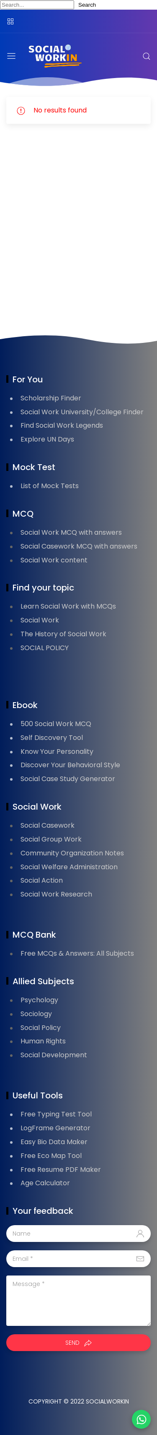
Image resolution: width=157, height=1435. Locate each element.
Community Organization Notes (72, 853)
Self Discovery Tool (52, 737)
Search (87, 5)
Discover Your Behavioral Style (70, 765)
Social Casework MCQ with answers (79, 546)
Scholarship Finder (51, 398)
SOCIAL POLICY (45, 648)
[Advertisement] (78, 232)
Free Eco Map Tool (51, 1156)
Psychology (39, 1000)
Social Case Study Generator (68, 779)
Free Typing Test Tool (56, 1114)
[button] (141, 1419)
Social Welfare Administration (69, 867)
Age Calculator (45, 1183)
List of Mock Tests (50, 486)
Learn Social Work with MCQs (68, 606)
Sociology (36, 1014)
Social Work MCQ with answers (71, 532)
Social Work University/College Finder (82, 412)
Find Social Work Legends (62, 425)
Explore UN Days (47, 439)
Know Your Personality (57, 751)
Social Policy (41, 1027)
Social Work (40, 620)
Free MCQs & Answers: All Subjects (77, 953)
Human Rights (43, 1041)
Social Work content (54, 560)
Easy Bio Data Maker (54, 1142)
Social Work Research (56, 894)
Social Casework (48, 825)
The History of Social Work (63, 634)
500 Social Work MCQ (56, 724)
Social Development (54, 1055)
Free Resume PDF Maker (61, 1169)
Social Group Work (51, 839)
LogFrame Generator (55, 1128)
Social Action (42, 880)
